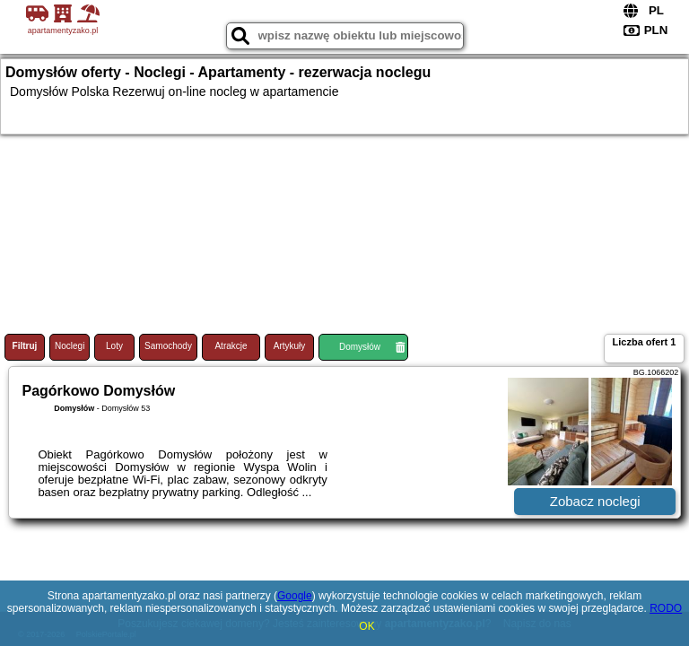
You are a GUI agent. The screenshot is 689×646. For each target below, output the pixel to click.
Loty (114, 346)
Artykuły (290, 346)
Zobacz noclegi (595, 501)
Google (294, 595)
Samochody (168, 346)
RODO (666, 608)
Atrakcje (230, 346)
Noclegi (69, 346)
